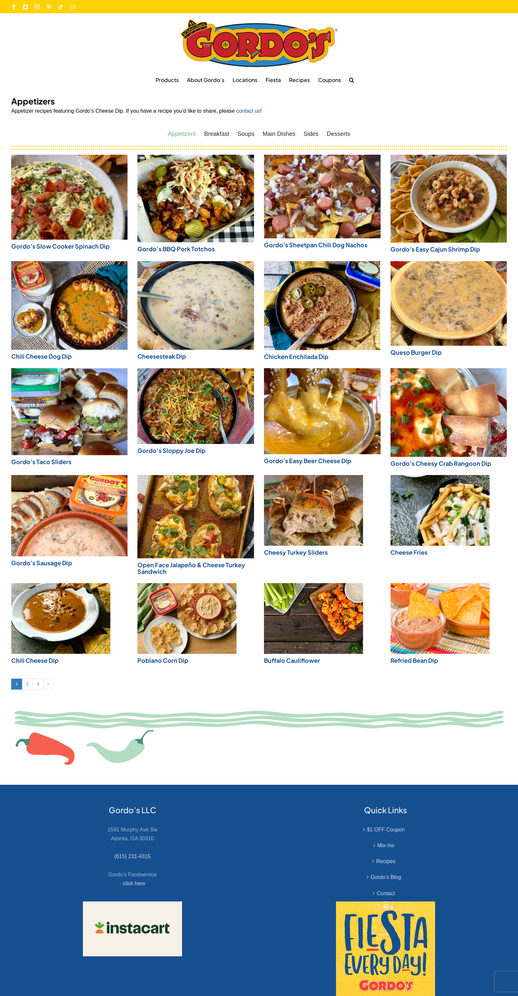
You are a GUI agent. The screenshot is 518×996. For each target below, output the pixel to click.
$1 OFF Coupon (386, 829)
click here (134, 883)
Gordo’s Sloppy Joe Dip (171, 450)
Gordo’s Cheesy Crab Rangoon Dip (440, 463)
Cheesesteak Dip (161, 356)
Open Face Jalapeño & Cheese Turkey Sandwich (191, 568)
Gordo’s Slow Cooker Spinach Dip (60, 246)
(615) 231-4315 (132, 856)
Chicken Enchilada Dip (296, 356)
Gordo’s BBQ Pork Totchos (176, 249)
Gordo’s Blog (386, 877)
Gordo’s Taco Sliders (41, 461)
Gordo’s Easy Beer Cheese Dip (307, 460)
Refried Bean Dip (414, 660)
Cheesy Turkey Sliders (296, 552)
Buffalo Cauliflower (292, 660)
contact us (248, 111)
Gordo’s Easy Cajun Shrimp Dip (435, 249)
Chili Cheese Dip (34, 660)
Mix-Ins (385, 845)
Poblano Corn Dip (162, 660)
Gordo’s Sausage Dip (41, 563)
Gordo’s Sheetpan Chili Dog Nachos (315, 245)
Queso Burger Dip (416, 352)
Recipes (385, 861)
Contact (386, 893)
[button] (351, 79)
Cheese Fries (408, 552)
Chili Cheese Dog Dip (41, 356)
